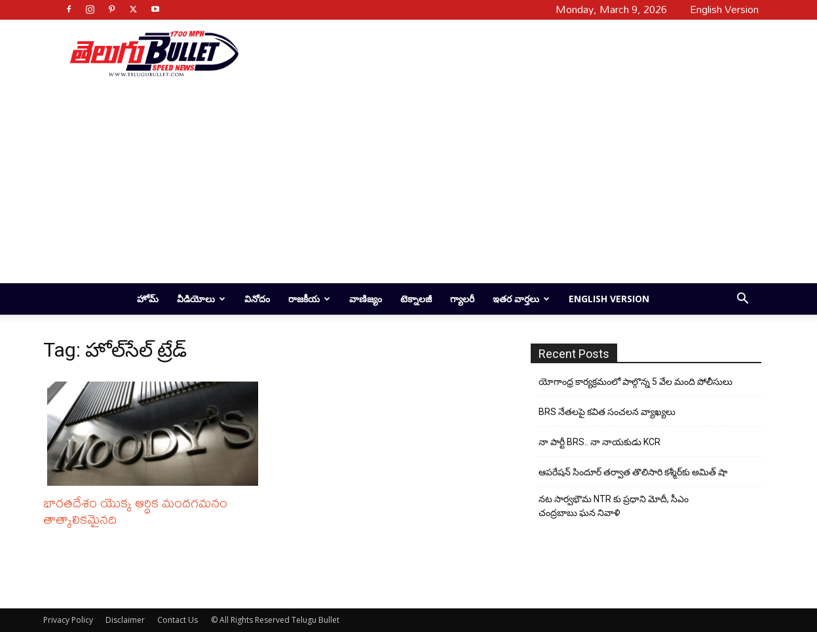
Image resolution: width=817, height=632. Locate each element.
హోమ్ (148, 298)
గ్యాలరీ (462, 298)
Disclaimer (125, 619)
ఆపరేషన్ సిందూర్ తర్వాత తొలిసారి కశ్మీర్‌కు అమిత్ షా (633, 472)
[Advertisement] (495, 53)
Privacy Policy (68, 619)
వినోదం (257, 298)
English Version (609, 298)
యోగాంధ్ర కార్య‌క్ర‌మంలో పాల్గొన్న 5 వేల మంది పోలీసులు (635, 381)
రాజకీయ (309, 298)
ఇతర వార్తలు (521, 298)
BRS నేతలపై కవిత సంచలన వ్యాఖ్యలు (607, 411)
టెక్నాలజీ (416, 298)
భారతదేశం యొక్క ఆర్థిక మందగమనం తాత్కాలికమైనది (135, 511)
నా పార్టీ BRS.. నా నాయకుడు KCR (599, 442)
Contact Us (177, 619)
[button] (743, 300)
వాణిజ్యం (365, 298)
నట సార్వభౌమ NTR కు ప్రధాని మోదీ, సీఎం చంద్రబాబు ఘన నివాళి (614, 506)
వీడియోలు (201, 298)
